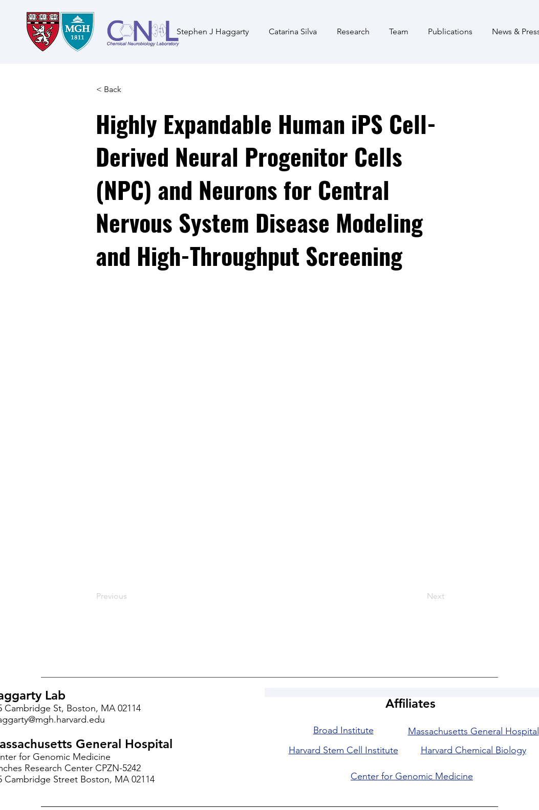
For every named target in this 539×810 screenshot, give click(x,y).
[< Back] (130, 89)
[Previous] (130, 596)
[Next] (418, 596)
